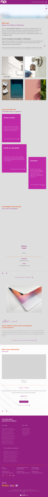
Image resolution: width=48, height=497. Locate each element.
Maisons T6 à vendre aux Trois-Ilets (10, 455)
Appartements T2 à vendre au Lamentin (11, 451)
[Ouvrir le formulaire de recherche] (38, 2)
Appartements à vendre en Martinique (8, 429)
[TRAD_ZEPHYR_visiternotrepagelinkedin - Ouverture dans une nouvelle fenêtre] (13, 475)
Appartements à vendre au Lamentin (8, 433)
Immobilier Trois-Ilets (26, 432)
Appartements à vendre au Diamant (8, 438)
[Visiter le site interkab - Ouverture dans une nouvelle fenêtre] (12, 486)
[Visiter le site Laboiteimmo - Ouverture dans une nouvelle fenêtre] (24, 494)
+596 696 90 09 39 (5, 471)
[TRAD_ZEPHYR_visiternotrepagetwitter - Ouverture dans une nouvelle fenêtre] (6, 475)
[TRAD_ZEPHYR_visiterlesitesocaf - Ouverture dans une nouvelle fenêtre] (5, 485)
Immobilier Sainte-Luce (26, 429)
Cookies (24, 492)
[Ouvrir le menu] (46, 2)
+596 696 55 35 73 (34, 471)
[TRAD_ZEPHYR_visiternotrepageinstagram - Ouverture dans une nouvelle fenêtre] (10, 475)
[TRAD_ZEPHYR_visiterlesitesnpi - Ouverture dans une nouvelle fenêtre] (17, 486)
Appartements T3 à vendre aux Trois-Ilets (11, 453)
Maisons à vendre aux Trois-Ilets (7, 437)
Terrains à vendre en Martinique (7, 428)
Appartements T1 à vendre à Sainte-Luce (11, 461)
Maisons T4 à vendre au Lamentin (10, 452)
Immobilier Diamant (25, 433)
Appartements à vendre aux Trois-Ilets (9, 436)
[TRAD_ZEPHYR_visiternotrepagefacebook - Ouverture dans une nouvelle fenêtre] (3, 475)
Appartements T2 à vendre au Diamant (11, 456)
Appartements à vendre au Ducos (8, 441)
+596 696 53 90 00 (20, 471)
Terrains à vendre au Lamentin (7, 432)
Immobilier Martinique (26, 428)
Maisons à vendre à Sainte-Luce (7, 442)
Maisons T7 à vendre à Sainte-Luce (10, 460)
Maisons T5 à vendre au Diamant (10, 457)
